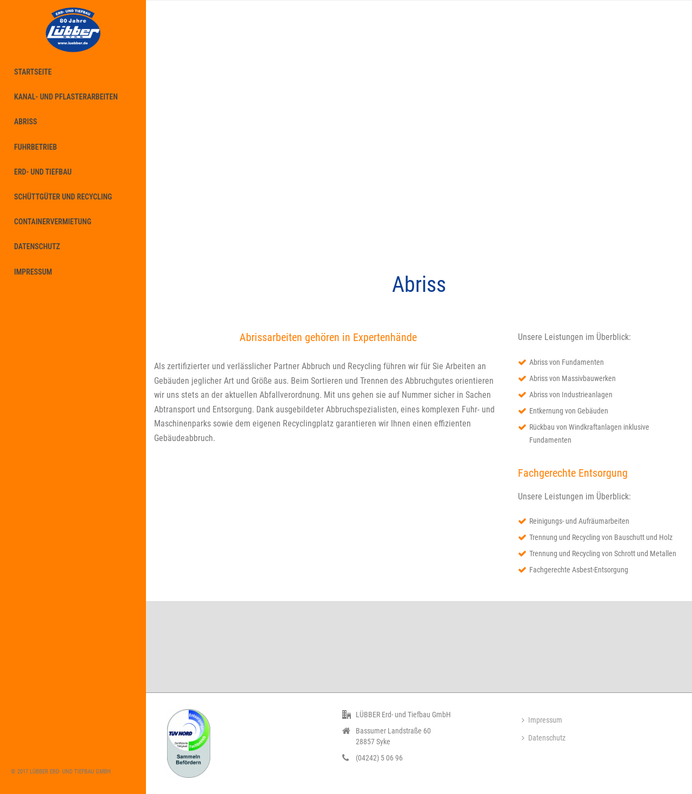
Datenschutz (543, 737)
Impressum (542, 720)
